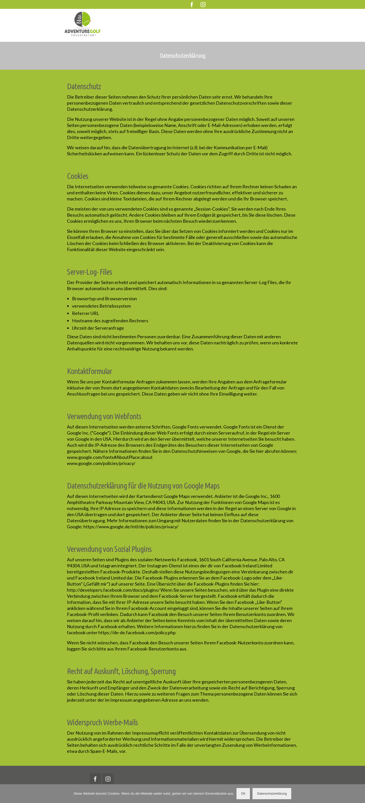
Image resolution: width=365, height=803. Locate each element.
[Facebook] (191, 4)
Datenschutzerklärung (272, 793)
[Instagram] (203, 4)
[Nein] (358, 793)
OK (243, 793)
